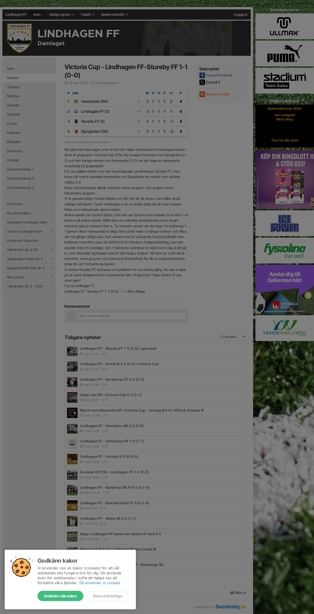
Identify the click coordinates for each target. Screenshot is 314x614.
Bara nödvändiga (107, 596)
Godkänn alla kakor (60, 596)
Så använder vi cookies (99, 582)
